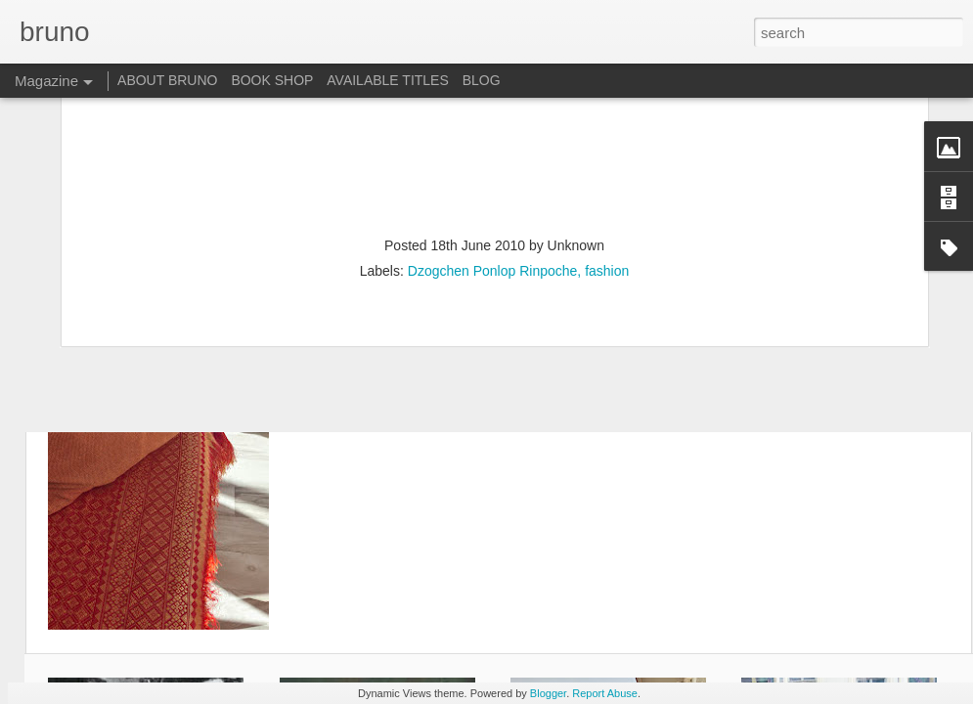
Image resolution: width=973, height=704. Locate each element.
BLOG (482, 80)
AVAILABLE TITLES (388, 80)
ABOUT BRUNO (167, 80)
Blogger (548, 693)
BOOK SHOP (272, 80)
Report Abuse (605, 693)
